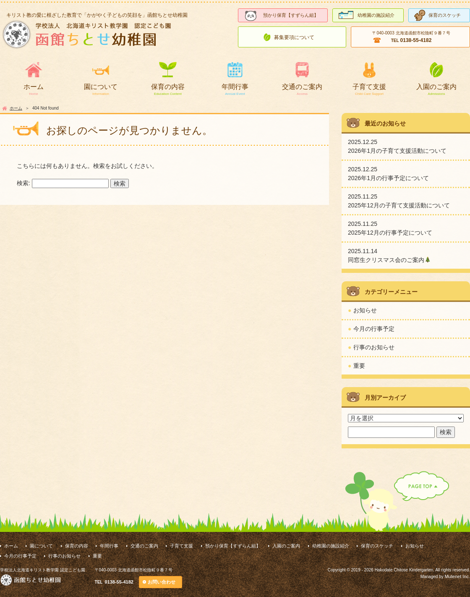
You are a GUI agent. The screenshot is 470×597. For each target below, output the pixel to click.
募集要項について (294, 37)
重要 (359, 365)
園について (101, 86)
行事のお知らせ (373, 347)
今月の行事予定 (373, 328)
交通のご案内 (302, 86)
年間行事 (235, 86)
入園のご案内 (436, 86)
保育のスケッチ (444, 15)
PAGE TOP (397, 501)
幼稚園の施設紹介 (376, 15)
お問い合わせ (161, 581)
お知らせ (365, 310)
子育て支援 (369, 86)
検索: (23, 183)
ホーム (34, 86)
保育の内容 (168, 86)
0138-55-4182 (118, 581)
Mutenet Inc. (457, 576)
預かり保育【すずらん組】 (291, 15)
